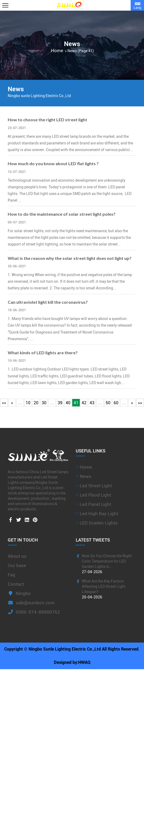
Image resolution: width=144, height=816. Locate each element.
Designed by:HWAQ (72, 662)
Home (57, 50)
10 (28, 402)
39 (60, 402)
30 (44, 402)
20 (36, 402)
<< (4, 402)
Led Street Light (96, 485)
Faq (11, 574)
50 (108, 402)
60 (116, 402)
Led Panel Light (95, 504)
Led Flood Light (95, 495)
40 (68, 402)
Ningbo (19, 593)
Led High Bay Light (99, 513)
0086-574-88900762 (34, 612)
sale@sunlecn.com (31, 602)
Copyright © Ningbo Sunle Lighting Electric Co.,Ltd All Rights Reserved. (72, 649)
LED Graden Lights (99, 523)
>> (140, 402)
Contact (16, 584)
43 (92, 402)
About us (17, 556)
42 (84, 402)
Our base (17, 565)
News (85, 476)
